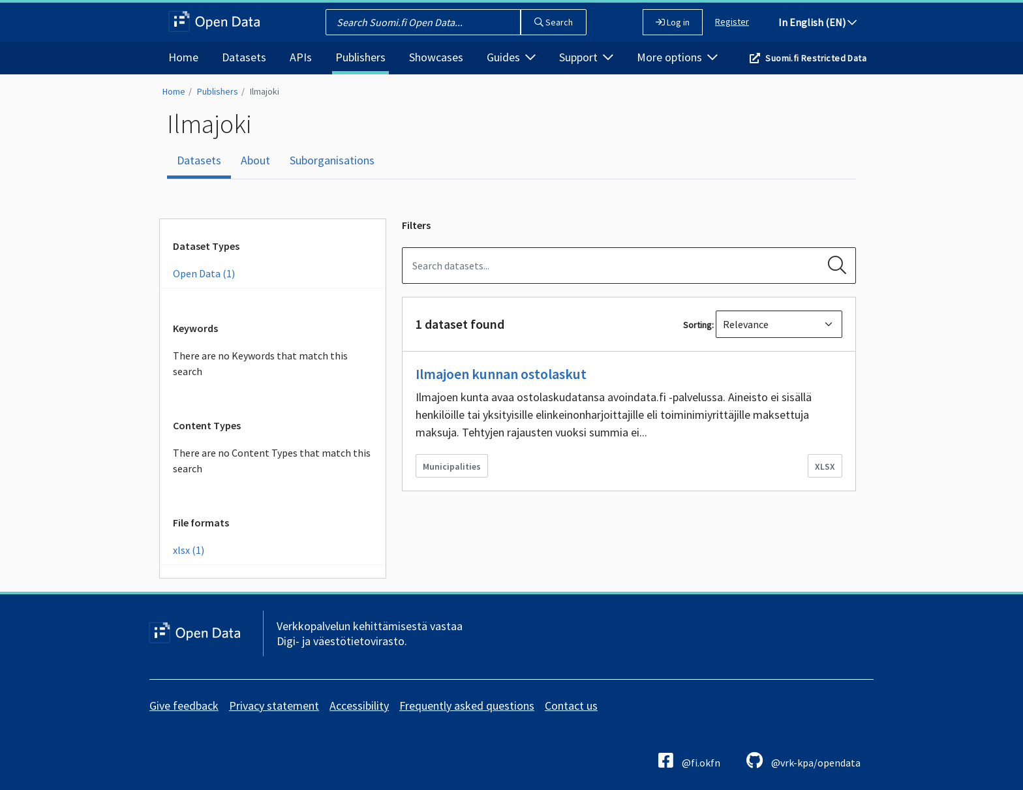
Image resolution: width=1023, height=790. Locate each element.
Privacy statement (274, 705)
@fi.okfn (689, 760)
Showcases (436, 57)
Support (586, 57)
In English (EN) (817, 22)
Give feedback (184, 705)
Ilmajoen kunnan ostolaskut (501, 374)
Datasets (244, 57)
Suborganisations (332, 160)
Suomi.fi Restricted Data (815, 58)
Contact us (571, 705)
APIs (301, 57)
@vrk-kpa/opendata (803, 760)
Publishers (360, 57)
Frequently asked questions (466, 705)
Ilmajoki (264, 91)
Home (183, 57)
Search (553, 22)
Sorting (697, 325)
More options (677, 57)
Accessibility (359, 705)
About (255, 160)
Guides (511, 57)
